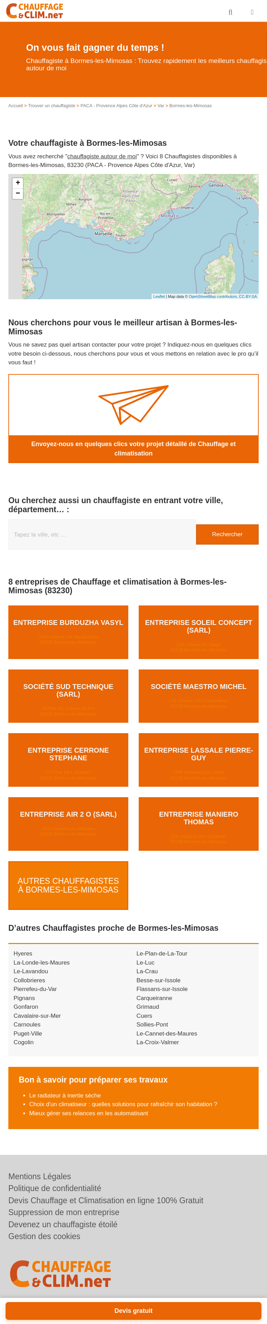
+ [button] (18, 183)
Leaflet (159, 296)
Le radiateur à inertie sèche (65, 1088)
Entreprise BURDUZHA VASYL (68, 622)
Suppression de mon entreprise (64, 1212)
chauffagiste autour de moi (102, 156)
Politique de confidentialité (54, 1188)
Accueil (15, 105)
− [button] (18, 194)
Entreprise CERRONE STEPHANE (68, 754)
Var (160, 105)
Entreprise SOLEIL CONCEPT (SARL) (198, 626)
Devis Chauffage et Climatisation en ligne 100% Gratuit (105, 1200)
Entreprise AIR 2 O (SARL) (68, 814)
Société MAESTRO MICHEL (199, 686)
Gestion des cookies (44, 1236)
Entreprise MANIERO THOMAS (198, 818)
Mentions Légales (39, 1176)
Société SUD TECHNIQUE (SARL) (68, 690)
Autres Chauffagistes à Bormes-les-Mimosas (68, 882)
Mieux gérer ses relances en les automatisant (88, 1106)
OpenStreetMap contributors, (214, 296)
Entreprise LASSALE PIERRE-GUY (198, 754)
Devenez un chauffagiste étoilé (63, 1224)
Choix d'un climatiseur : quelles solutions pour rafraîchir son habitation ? (123, 1097)
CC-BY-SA (248, 296)
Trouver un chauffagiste (51, 105)
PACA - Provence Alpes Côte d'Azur (116, 105)
